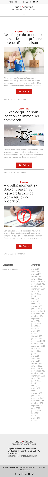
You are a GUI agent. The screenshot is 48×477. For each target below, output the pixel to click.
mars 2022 (35, 390)
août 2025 (35, 291)
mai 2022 (35, 385)
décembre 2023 (38, 341)
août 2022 (35, 378)
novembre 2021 (38, 400)
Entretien (29, 31)
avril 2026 (35, 271)
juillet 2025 (36, 293)
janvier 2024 (36, 338)
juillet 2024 (36, 323)
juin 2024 (35, 326)
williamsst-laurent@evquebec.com (22, 456)
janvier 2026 (36, 279)
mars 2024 (36, 333)
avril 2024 (35, 331)
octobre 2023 (37, 343)
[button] (24, 14)
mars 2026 (36, 274)
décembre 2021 (37, 398)
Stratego (24, 182)
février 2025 (36, 306)
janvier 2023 (36, 366)
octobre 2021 (37, 403)
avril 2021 (35, 418)
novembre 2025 (38, 284)
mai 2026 (35, 269)
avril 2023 (35, 358)
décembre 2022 (38, 368)
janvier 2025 (36, 308)
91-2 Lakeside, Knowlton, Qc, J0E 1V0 (24, 451)
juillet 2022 (36, 380)
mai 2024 (35, 328)
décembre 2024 (38, 311)
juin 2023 (35, 353)
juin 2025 (35, 296)
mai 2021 (35, 415)
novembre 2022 (38, 371)
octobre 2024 (37, 316)
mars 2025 (35, 303)
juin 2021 (35, 413)
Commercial (24, 108)
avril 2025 (35, 301)
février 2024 (36, 336)
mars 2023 (35, 361)
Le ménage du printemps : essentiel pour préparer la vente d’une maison (23, 38)
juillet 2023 (36, 351)
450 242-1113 (13, 2)
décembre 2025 (38, 281)
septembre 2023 (38, 346)
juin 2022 (35, 383)
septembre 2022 (38, 375)
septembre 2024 (38, 318)
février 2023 (36, 363)
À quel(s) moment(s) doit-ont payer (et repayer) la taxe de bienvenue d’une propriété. (20, 193)
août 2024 (35, 321)
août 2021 (35, 408)
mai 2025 (35, 298)
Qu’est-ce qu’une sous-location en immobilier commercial (22, 116)
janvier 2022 (36, 395)
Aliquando (19, 31)
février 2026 (36, 276)
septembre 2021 (38, 405)
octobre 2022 (37, 373)
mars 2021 (35, 420)
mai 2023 (35, 356)
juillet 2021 (36, 410)
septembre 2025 (38, 289)
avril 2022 (35, 388)
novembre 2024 (38, 313)
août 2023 (35, 348)
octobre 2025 (37, 286)
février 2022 (36, 393)
